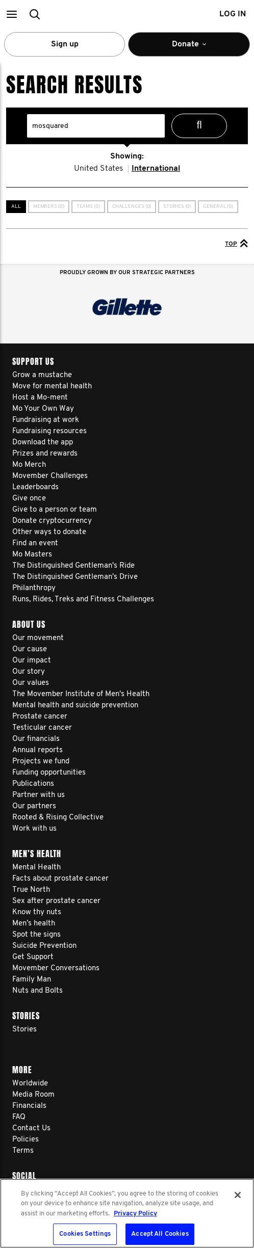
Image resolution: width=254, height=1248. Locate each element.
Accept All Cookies (159, 1234)
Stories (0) (177, 206)
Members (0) (48, 206)
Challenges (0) (131, 206)
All (16, 206)
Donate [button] (189, 48)
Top (236, 243)
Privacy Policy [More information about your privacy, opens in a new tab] (135, 1213)
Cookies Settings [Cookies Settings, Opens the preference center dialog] (85, 1234)
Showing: (127, 156)
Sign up (65, 44)
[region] (127, 1213)
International (156, 169)
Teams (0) (88, 206)
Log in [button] (232, 14)
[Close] (237, 1195)
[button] (11, 14)
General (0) (218, 206)
